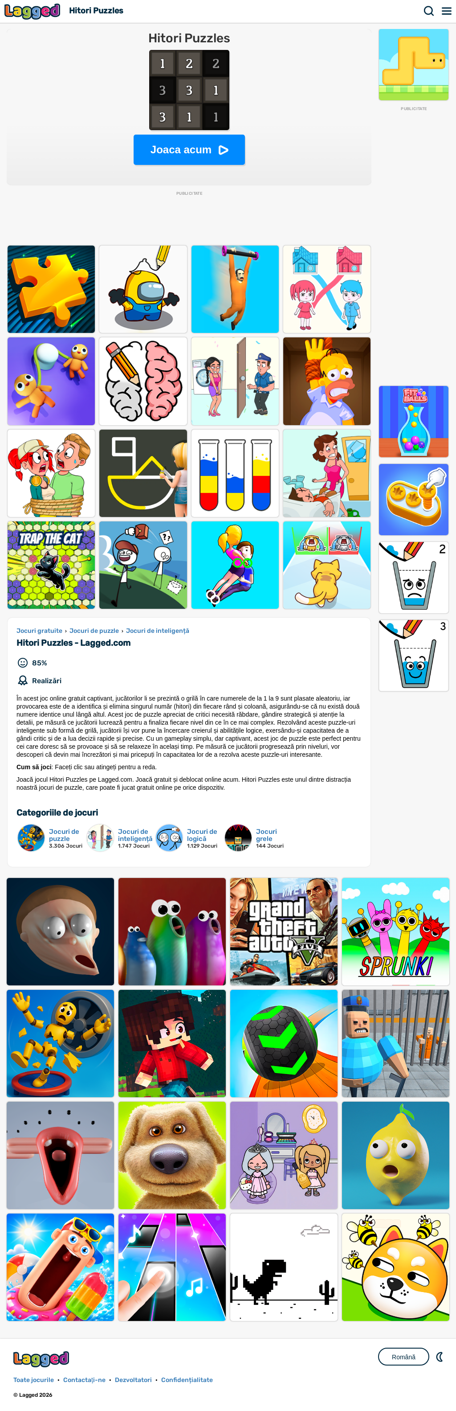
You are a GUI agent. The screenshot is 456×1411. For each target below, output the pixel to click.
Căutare (429, 11)
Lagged (33, 11)
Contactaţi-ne (84, 1380)
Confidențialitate (187, 1380)
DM (440, 1357)
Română (403, 1357)
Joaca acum (181, 150)
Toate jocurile (33, 1380)
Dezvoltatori (133, 1380)
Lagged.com (42, 1359)
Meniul (447, 11)
